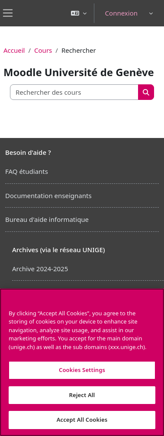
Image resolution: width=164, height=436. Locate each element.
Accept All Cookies (82, 419)
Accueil (14, 50)
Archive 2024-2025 (40, 268)
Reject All (82, 395)
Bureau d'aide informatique (47, 219)
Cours (43, 50)
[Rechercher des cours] (74, 92)
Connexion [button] (121, 13)
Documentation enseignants (48, 195)
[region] (82, 362)
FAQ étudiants (26, 171)
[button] (78, 13)
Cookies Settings (82, 370)
